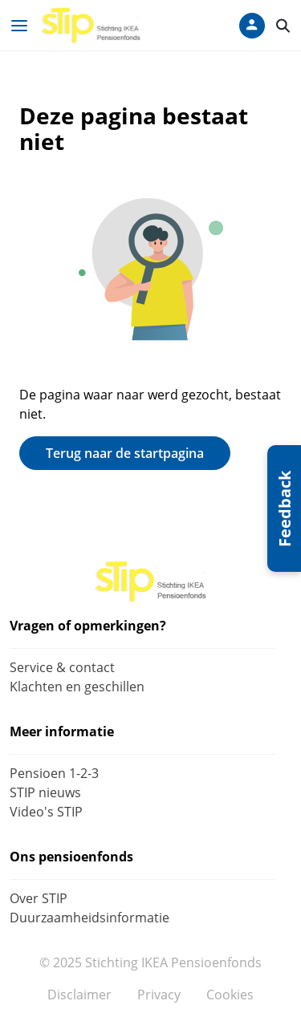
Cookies (230, 994)
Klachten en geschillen (77, 686)
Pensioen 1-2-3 (54, 773)
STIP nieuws (45, 792)
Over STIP (38, 898)
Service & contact (62, 667)
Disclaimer (79, 994)
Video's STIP (46, 811)
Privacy (159, 994)
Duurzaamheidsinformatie (89, 917)
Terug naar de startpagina (125, 453)
